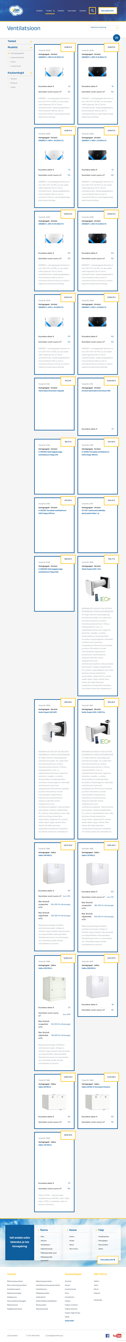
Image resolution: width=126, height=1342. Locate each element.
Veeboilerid (40, 1297)
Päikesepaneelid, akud (49, 1252)
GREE (67, 1317)
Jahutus (44, 1240)
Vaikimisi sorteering (98, 27)
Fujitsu (68, 1301)
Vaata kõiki (69, 1321)
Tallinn (96, 1281)
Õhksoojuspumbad (15, 1281)
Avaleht (39, 11)
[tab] (19, 41)
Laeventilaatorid (17, 57)
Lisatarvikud (16, 65)
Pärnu (96, 1289)
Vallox (13, 87)
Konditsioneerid (13, 1289)
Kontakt (83, 11)
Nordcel (14, 82)
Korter (72, 1240)
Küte (42, 1236)
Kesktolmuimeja (46, 1248)
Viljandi (97, 1293)
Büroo (72, 1244)
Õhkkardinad (12, 1305)
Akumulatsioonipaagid (16, 1301)
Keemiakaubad (42, 1309)
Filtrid (13, 61)
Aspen (67, 1285)
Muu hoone (74, 1248)
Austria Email (70, 1289)
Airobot (14, 78)
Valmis (100, 1248)
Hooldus (61, 11)
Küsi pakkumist (107, 11)
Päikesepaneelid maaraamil (46, 1256)
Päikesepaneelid (42, 1293)
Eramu (72, 1236)
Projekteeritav (103, 1236)
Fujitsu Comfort (71, 1305)
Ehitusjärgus (103, 1240)
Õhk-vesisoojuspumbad (16, 1285)
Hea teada (72, 11)
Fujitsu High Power (72, 1313)
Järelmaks (98, 1300)
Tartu (96, 1285)
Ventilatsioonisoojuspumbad (48, 1285)
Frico (67, 1293)
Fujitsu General (71, 1309)
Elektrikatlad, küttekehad (46, 1301)
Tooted (49, 11)
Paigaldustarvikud (14, 1309)
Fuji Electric (69, 1297)
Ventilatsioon (23, 29)
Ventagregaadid (17, 53)
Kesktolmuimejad (14, 1293)
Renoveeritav (103, 1244)
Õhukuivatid (41, 1305)
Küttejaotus (12, 1297)
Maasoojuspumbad (44, 1281)
